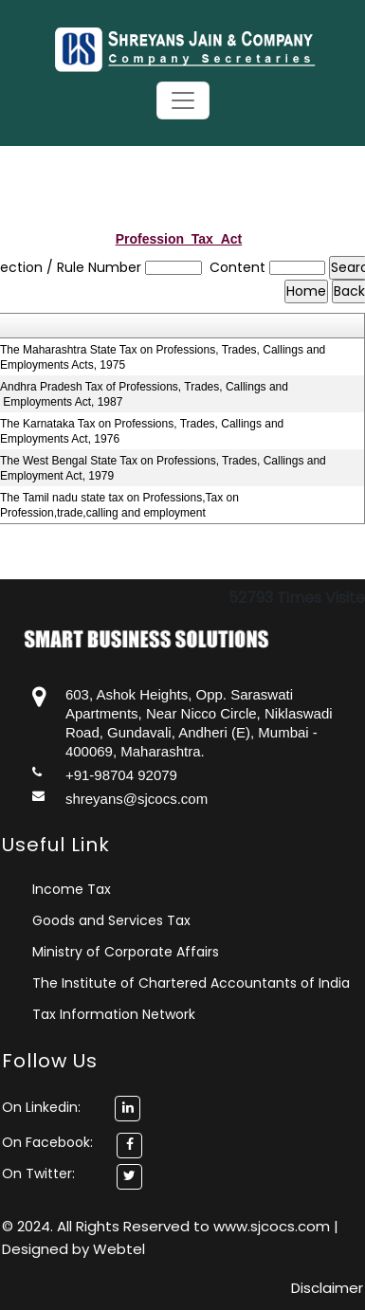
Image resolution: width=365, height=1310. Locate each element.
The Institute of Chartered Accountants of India (191, 982)
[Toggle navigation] (183, 100)
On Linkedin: (71, 1107)
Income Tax (71, 889)
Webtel (119, 1249)
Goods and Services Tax (111, 920)
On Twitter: (38, 1173)
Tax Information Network (113, 1014)
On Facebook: (47, 1142)
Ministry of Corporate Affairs (125, 951)
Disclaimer (327, 1288)
